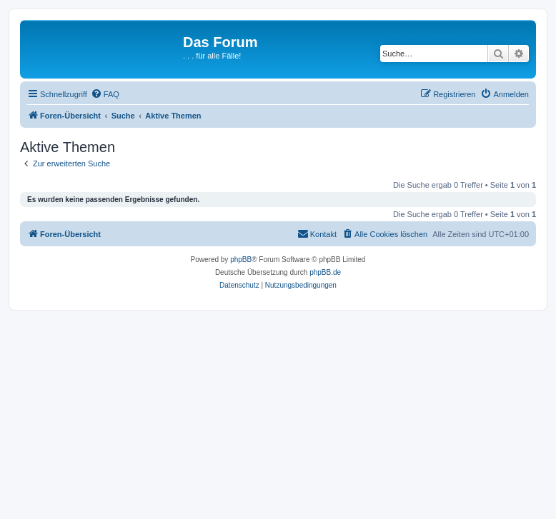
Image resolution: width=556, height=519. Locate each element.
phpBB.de (325, 272)
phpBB (241, 259)
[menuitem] (105, 94)
